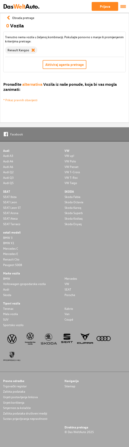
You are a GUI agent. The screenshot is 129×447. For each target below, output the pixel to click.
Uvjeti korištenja (13, 402)
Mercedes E (10, 254)
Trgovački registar (15, 386)
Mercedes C (10, 248)
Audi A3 (8, 156)
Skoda (7, 295)
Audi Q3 (8, 177)
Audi (6, 289)
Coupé (68, 319)
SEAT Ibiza (10, 197)
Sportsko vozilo (13, 325)
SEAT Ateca (10, 218)
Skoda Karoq (72, 207)
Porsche (69, 295)
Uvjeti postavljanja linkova (20, 397)
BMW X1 (8, 243)
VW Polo (70, 161)
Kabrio (68, 308)
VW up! (69, 156)
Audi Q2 (8, 172)
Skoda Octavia (73, 202)
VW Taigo (70, 183)
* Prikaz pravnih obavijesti (20, 100)
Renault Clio (11, 259)
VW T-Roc (71, 177)
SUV (5, 319)
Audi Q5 (8, 183)
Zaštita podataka (14, 391)
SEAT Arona (10, 213)
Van (67, 314)
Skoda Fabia (72, 197)
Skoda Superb (73, 213)
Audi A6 (8, 167)
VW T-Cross (72, 172)
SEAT (67, 289)
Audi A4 (8, 161)
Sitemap (69, 386)
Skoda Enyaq (73, 224)
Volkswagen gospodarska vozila (24, 284)
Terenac (8, 308)
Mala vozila (10, 314)
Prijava (105, 6)
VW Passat (71, 167)
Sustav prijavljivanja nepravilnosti (25, 419)
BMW (6, 278)
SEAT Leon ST (12, 207)
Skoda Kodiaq (73, 218)
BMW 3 (8, 238)
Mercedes (70, 278)
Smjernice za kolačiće (17, 408)
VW (66, 284)
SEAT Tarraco (11, 224)
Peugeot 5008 (12, 265)
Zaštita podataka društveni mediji (25, 413)
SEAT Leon (10, 202)
